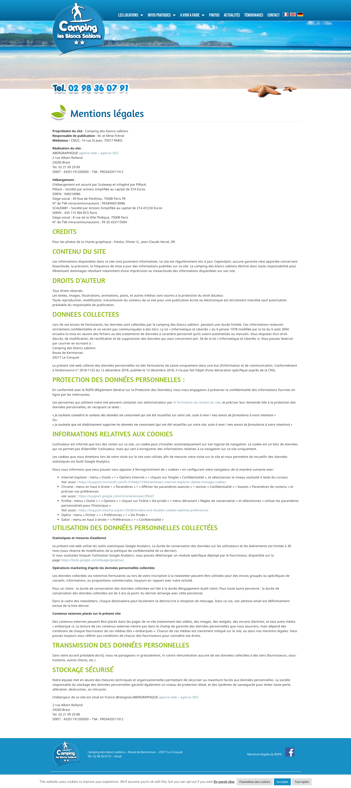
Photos (214, 15)
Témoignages (253, 15)
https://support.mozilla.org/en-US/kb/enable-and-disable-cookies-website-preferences (143, 510)
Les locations (130, 15)
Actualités (232, 15)
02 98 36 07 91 (102, 756)
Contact (274, 15)
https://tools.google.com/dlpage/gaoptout (92, 560)
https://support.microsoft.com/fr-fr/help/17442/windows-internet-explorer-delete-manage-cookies (152, 482)
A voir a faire (192, 15)
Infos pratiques (162, 15)
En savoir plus (224, 782)
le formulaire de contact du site (196, 402)
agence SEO (109, 153)
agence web (88, 153)
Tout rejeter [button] (302, 782)
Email (118, 756)
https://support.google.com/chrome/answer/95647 (116, 496)
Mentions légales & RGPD (264, 754)
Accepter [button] (282, 782)
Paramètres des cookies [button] (254, 782)
